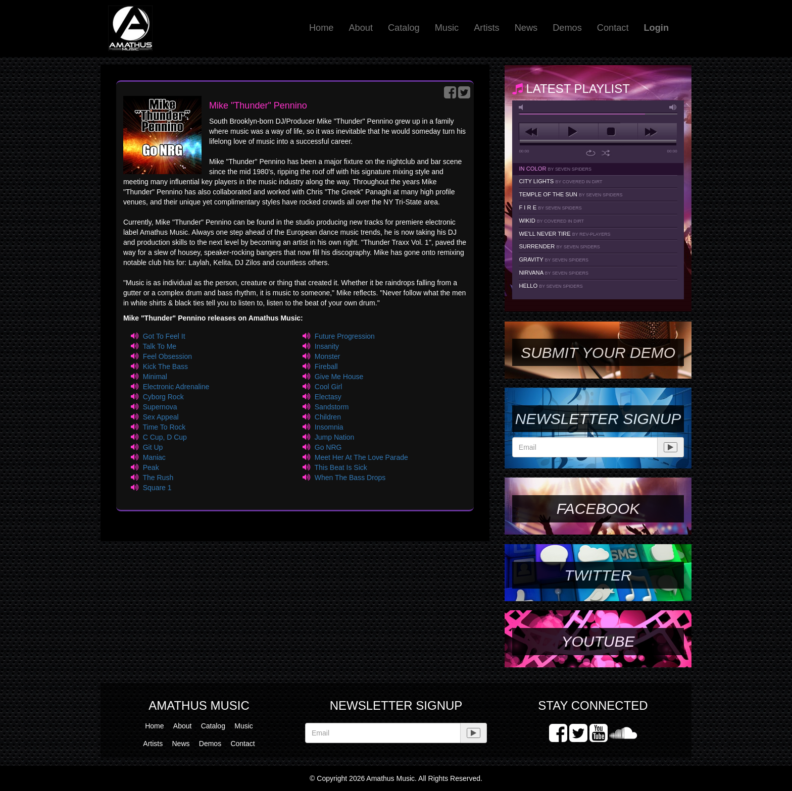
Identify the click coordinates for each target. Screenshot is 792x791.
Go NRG (328, 447)
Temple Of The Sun (570, 194)
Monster (327, 356)
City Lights (560, 181)
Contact (613, 28)
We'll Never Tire (564, 234)
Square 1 (157, 488)
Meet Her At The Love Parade (361, 457)
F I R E (550, 207)
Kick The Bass (165, 366)
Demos (567, 28)
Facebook (598, 508)
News (526, 28)
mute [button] (523, 107)
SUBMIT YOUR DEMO (598, 352)
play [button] (578, 131)
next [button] (657, 131)
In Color (555, 169)
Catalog (404, 28)
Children (328, 417)
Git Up (153, 447)
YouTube (597, 641)
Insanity (327, 346)
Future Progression (345, 336)
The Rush (157, 477)
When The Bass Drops (350, 477)
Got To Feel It (164, 336)
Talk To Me (159, 346)
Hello (550, 286)
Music (447, 28)
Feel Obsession (167, 356)
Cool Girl (328, 387)
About (361, 28)
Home (321, 28)
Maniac (154, 457)
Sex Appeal (161, 417)
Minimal (155, 377)
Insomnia (329, 427)
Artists (487, 28)
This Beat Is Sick (341, 467)
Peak (151, 467)
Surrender (559, 246)
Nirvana (553, 273)
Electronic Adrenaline (176, 387)
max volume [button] (673, 107)
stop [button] (618, 131)
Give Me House (339, 377)
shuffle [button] (606, 152)
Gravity (553, 259)
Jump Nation (335, 437)
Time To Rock (163, 427)
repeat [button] (590, 152)
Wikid (551, 221)
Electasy (328, 397)
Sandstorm (332, 407)
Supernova (160, 407)
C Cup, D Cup (165, 437)
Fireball (326, 366)
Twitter (597, 575)
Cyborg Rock (163, 397)
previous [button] (538, 131)
